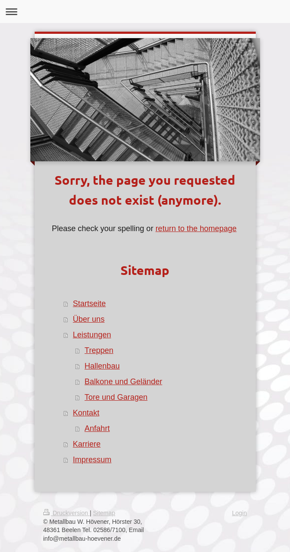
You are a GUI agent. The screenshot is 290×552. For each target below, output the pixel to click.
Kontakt (86, 412)
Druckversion (66, 513)
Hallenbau (102, 366)
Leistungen (92, 334)
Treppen (99, 350)
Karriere (87, 444)
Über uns (88, 319)
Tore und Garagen (116, 397)
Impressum (92, 459)
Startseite (89, 303)
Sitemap (104, 513)
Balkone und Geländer (123, 381)
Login (239, 513)
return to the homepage (196, 228)
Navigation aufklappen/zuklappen (145, 11)
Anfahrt (97, 428)
